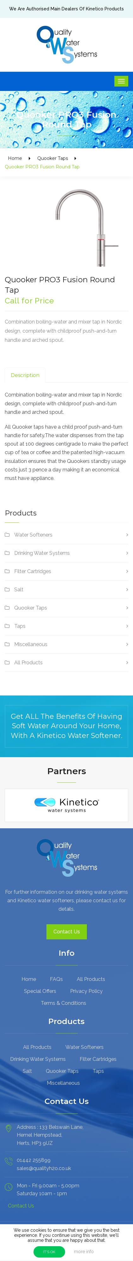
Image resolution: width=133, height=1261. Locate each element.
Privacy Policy (86, 991)
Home (15, 158)
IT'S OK (49, 1252)
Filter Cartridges (32, 571)
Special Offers (40, 991)
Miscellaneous (30, 644)
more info (84, 1251)
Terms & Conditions (63, 1003)
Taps (20, 626)
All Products (28, 663)
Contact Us (66, 932)
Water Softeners (33, 535)
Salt (18, 590)
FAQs (56, 979)
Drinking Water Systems (42, 553)
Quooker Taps (52, 158)
